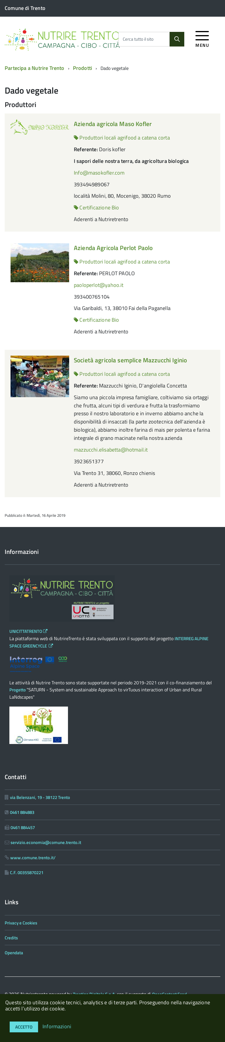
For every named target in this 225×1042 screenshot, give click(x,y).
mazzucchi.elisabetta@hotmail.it (111, 450)
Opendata (14, 952)
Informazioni (56, 1026)
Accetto (24, 1027)
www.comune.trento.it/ (33, 857)
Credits (11, 937)
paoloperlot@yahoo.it (99, 285)
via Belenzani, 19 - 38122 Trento (40, 797)
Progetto (18, 689)
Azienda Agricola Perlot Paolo (113, 247)
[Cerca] (177, 39)
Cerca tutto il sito (138, 39)
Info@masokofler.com (99, 173)
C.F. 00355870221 (26, 872)
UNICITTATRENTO (28, 631)
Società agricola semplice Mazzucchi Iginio (130, 360)
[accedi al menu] (202, 38)
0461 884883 (22, 812)
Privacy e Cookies (21, 922)
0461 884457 (23, 827)
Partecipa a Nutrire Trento (34, 68)
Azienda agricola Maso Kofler (113, 123)
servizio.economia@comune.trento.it (46, 842)
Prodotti (82, 68)
